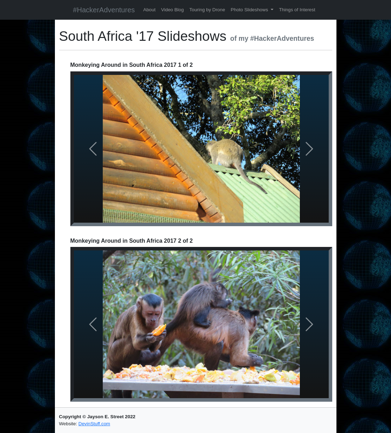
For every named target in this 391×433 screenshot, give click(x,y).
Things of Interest (297, 9)
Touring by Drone (207, 9)
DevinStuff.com (94, 423)
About (149, 9)
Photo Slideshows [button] (250, 9)
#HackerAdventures (104, 10)
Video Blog (172, 9)
